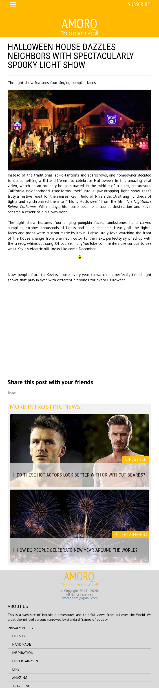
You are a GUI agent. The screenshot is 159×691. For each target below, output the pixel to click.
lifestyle (20, 636)
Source (11, 393)
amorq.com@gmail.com (80, 598)
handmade (21, 644)
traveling (21, 686)
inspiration (22, 652)
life (15, 669)
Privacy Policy (20, 628)
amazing (19, 677)
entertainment (26, 661)
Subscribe (139, 4)
